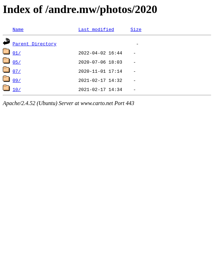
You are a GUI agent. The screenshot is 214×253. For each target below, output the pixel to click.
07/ (17, 71)
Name (18, 29)
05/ (17, 62)
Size (135, 29)
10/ (17, 89)
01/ (17, 53)
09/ (17, 80)
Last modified (96, 29)
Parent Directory (35, 43)
